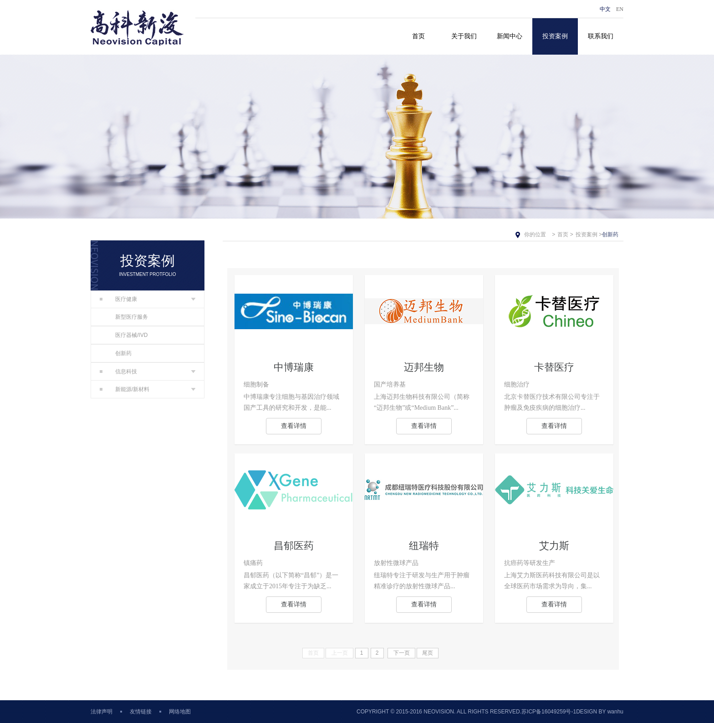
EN (619, 9)
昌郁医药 (294, 545)
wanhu (615, 711)
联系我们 (600, 36)
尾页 (427, 653)
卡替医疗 (554, 367)
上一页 (340, 653)
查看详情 (293, 426)
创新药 (123, 353)
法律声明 (101, 711)
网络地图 (180, 711)
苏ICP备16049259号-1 (548, 711)
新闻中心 (509, 36)
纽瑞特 (424, 545)
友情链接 (141, 711)
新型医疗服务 (131, 317)
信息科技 (118, 371)
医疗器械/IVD (131, 335)
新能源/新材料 (124, 389)
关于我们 (464, 36)
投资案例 (555, 36)
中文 (605, 9)
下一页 (401, 653)
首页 (418, 36)
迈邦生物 (424, 367)
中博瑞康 (294, 367)
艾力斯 (554, 545)
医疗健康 (118, 299)
